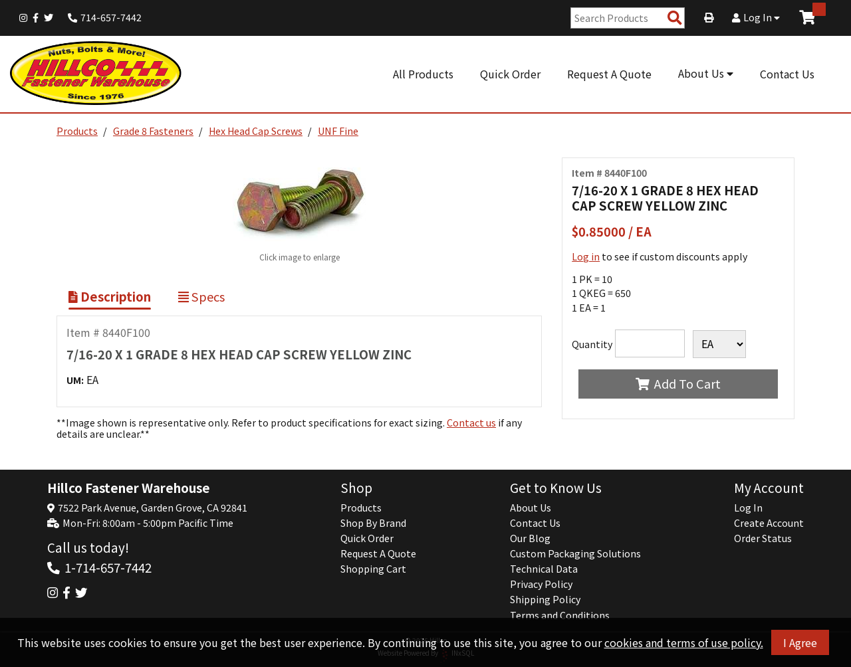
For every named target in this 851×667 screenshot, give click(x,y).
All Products (423, 74)
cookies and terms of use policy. (683, 642)
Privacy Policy (541, 584)
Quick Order (510, 74)
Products (77, 131)
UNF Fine (338, 131)
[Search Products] (675, 18)
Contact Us (787, 74)
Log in (586, 256)
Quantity (592, 344)
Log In (756, 17)
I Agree (800, 642)
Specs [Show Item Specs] (201, 296)
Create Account (769, 522)
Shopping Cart (373, 568)
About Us (705, 73)
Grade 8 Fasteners (153, 131)
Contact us (471, 422)
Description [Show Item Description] (109, 296)
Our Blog (530, 538)
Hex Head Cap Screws (256, 131)
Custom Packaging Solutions (575, 553)
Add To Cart (678, 383)
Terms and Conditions (560, 615)
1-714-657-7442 (108, 567)
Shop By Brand (373, 522)
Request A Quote (609, 74)
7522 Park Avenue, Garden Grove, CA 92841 (152, 507)
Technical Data (544, 568)
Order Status (763, 538)
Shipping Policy (545, 599)
